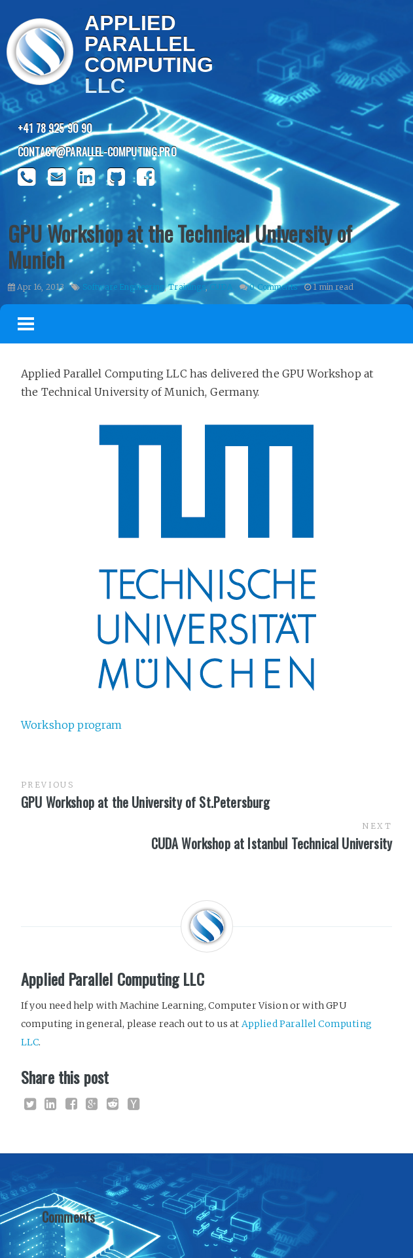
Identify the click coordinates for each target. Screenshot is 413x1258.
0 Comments (273, 287)
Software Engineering (123, 287)
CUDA (220, 287)
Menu (26, 323)
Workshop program (71, 724)
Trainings (186, 287)
